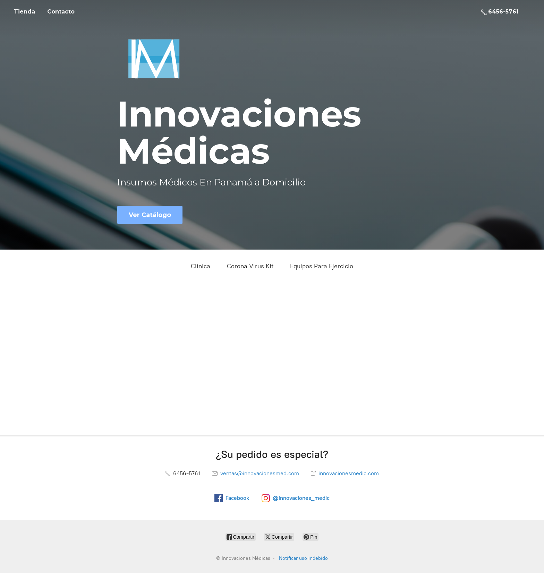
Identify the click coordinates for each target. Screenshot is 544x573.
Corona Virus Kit (250, 266)
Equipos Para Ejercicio (321, 266)
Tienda (24, 11)
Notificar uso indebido (303, 558)
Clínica (200, 266)
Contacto (61, 11)
